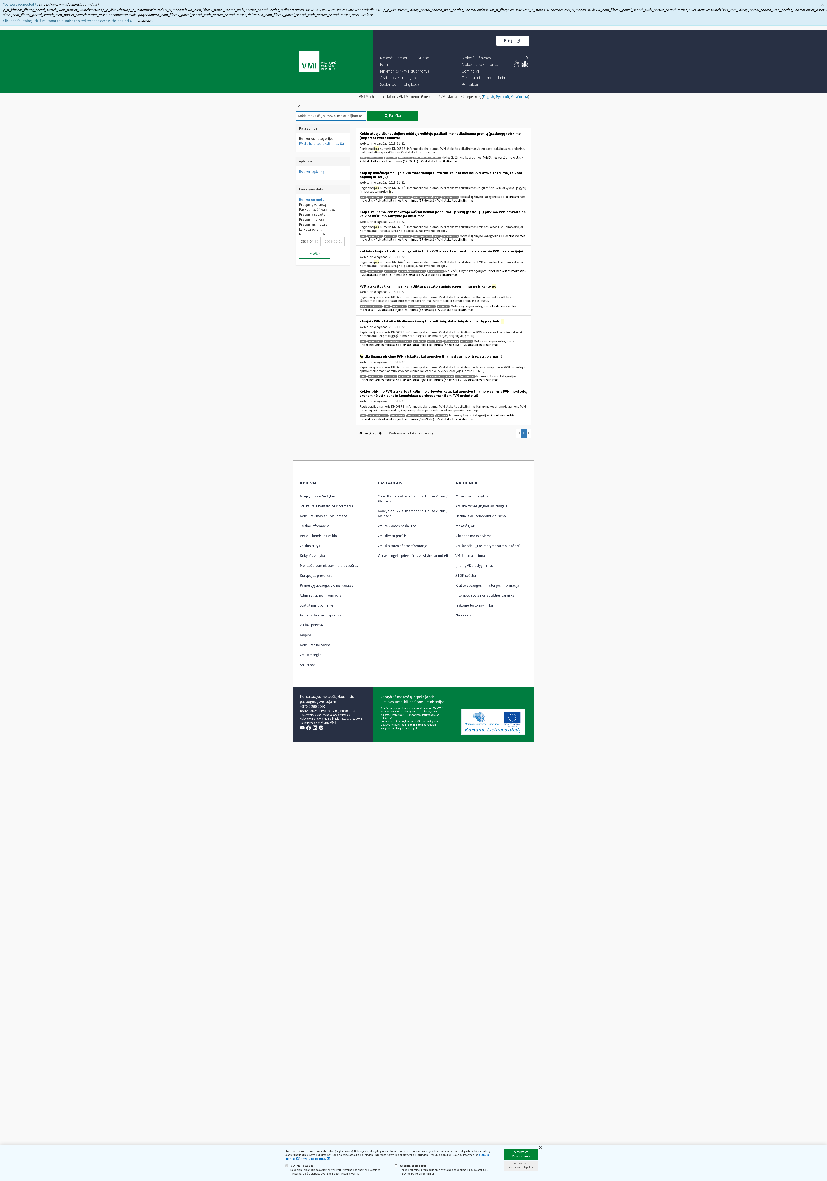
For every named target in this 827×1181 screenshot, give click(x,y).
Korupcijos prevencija (316, 575)
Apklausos (308, 664)
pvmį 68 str (443, 306)
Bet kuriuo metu (311, 199)
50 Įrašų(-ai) (369, 433)
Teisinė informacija (314, 526)
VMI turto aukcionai (470, 555)
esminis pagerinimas (371, 306)
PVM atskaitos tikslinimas (321, 143)
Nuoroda (145, 20)
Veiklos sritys (310, 545)
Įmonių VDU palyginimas (474, 565)
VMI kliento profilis (392, 536)
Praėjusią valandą (312, 204)
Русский (502, 96)
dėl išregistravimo (465, 376)
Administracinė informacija (320, 595)
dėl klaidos (466, 341)
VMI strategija (310, 655)
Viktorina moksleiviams (473, 536)
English (488, 96)
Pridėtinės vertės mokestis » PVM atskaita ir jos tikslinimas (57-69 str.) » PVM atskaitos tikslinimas (441, 159)
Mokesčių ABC (466, 526)
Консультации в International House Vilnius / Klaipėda (413, 514)
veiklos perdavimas (378, 415)
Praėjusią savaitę (312, 214)
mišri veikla (404, 158)
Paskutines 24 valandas (317, 209)
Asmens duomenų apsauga (320, 615)
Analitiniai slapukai (410, 1166)
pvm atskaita (375, 158)
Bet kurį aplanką (311, 171)
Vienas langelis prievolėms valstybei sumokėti (413, 555)
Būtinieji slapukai (299, 1166)
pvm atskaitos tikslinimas (426, 158)
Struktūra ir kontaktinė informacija (327, 506)
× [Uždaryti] (822, 4)
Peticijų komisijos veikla (318, 536)
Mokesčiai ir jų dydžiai (472, 496)
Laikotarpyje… (310, 229)
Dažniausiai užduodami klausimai (481, 516)
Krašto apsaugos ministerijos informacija (487, 585)
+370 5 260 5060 (312, 706)
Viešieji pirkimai (312, 625)
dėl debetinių (451, 341)
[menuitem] (406, 58)
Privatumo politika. (313, 1159)
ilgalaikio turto (450, 197)
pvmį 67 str (390, 158)
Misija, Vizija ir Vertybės (318, 496)
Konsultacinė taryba (315, 645)
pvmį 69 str (418, 376)
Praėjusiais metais (313, 224)
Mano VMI (328, 722)
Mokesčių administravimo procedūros (329, 565)
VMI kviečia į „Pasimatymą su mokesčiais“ (488, 545)
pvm (363, 158)
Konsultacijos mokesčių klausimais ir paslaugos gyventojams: (328, 699)
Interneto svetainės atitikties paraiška (484, 595)
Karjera (305, 635)
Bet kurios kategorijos (316, 138)
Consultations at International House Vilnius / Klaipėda (413, 499)
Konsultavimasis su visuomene (323, 516)
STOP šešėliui (466, 575)
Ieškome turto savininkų (474, 605)
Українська (519, 96)
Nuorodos (463, 615)
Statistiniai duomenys (316, 605)
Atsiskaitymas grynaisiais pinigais (481, 506)
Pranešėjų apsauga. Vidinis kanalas (326, 585)
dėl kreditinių (434, 341)
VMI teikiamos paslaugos (397, 526)
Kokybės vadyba (312, 555)
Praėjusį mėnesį (311, 219)
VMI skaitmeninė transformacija (402, 545)
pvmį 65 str (419, 341)
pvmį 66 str (404, 376)
